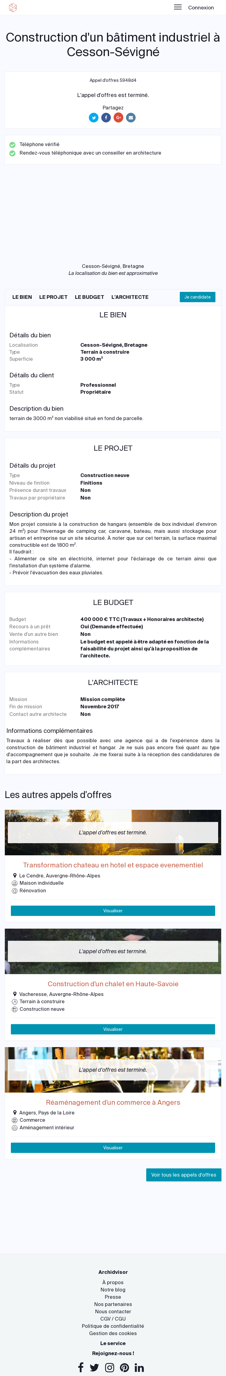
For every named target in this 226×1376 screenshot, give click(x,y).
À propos (113, 1282)
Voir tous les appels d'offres (183, 1175)
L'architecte (130, 297)
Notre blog (113, 1290)
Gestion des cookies (113, 1333)
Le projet (53, 297)
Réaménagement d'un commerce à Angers (113, 1103)
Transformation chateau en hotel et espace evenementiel (113, 865)
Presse (113, 1297)
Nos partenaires (113, 1304)
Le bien (22, 297)
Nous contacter (113, 1311)
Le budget (89, 297)
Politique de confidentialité (113, 1326)
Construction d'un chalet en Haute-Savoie (113, 984)
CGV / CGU (113, 1319)
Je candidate (197, 297)
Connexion (201, 7)
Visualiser (113, 910)
